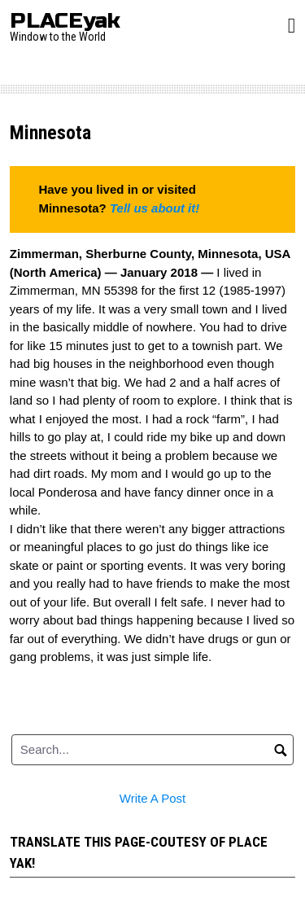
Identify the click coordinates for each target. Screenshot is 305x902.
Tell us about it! (154, 208)
